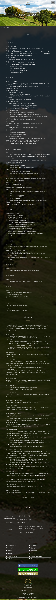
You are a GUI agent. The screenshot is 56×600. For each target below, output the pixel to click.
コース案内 (33, 545)
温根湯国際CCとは (12, 545)
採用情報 (10, 553)
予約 (32, 558)
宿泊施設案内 (34, 548)
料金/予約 (10, 550)
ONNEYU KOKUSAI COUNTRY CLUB (30, 597)
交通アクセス (34, 550)
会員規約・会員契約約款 (36, 556)
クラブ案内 (10, 548)
